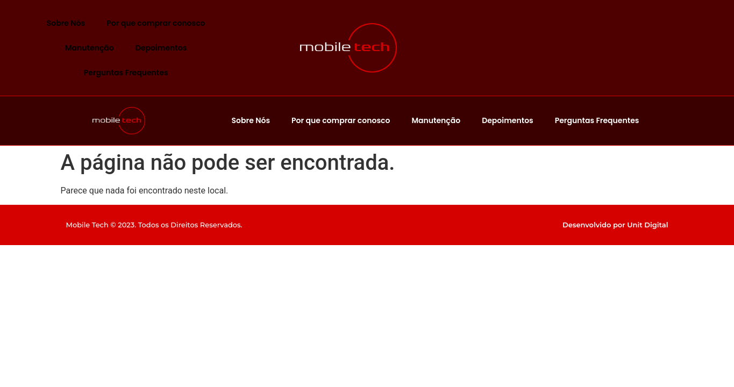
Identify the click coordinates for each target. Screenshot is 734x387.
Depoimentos (161, 47)
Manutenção (89, 47)
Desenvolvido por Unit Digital (615, 224)
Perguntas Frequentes (126, 72)
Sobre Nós (66, 23)
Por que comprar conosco (155, 23)
